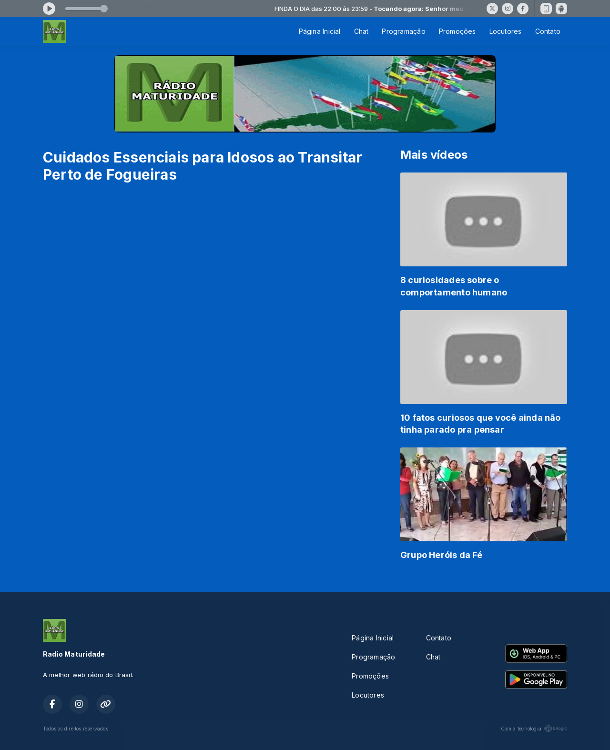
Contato (547, 31)
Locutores (505, 31)
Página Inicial (320, 31)
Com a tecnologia (534, 728)
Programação (403, 31)
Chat (361, 31)
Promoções (457, 31)
